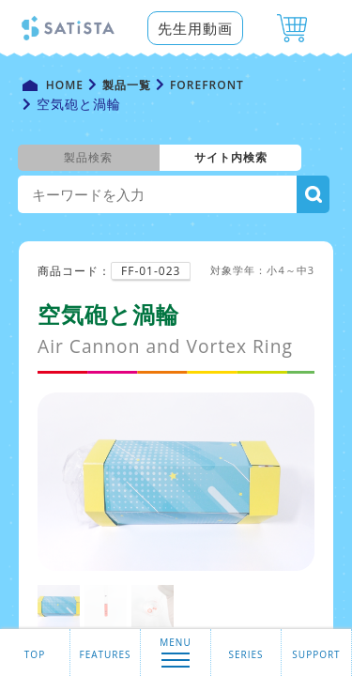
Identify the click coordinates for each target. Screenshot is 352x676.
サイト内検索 (231, 157)
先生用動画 (195, 28)
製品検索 (88, 157)
